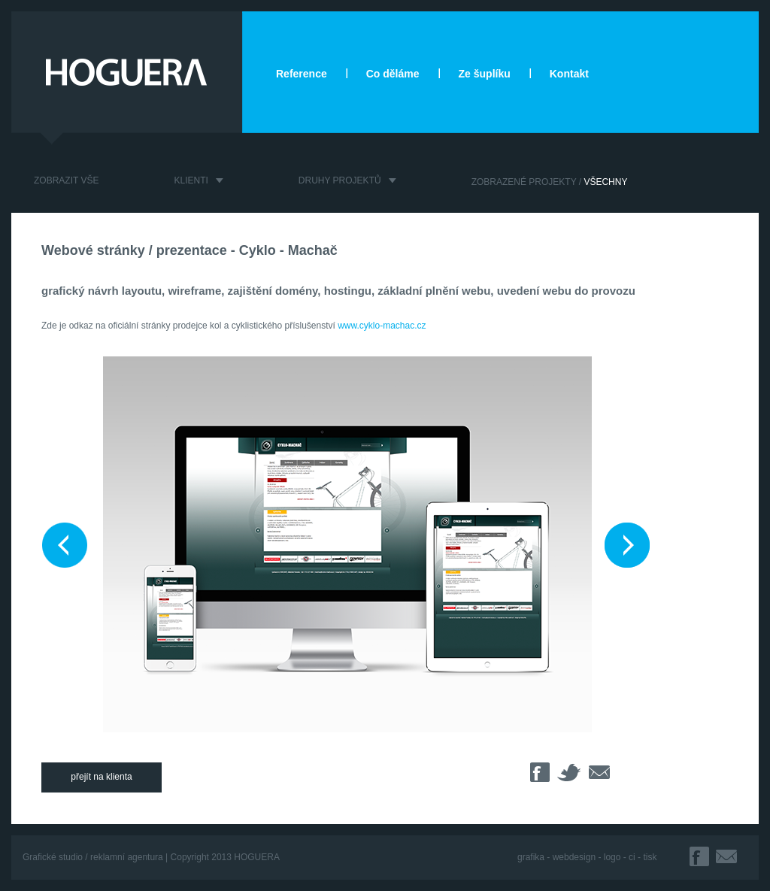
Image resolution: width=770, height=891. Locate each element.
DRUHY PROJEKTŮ (340, 180)
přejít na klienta (101, 776)
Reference (301, 74)
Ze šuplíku (485, 74)
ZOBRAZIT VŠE (66, 180)
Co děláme (393, 74)
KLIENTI (191, 180)
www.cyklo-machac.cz (382, 325)
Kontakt (569, 74)
